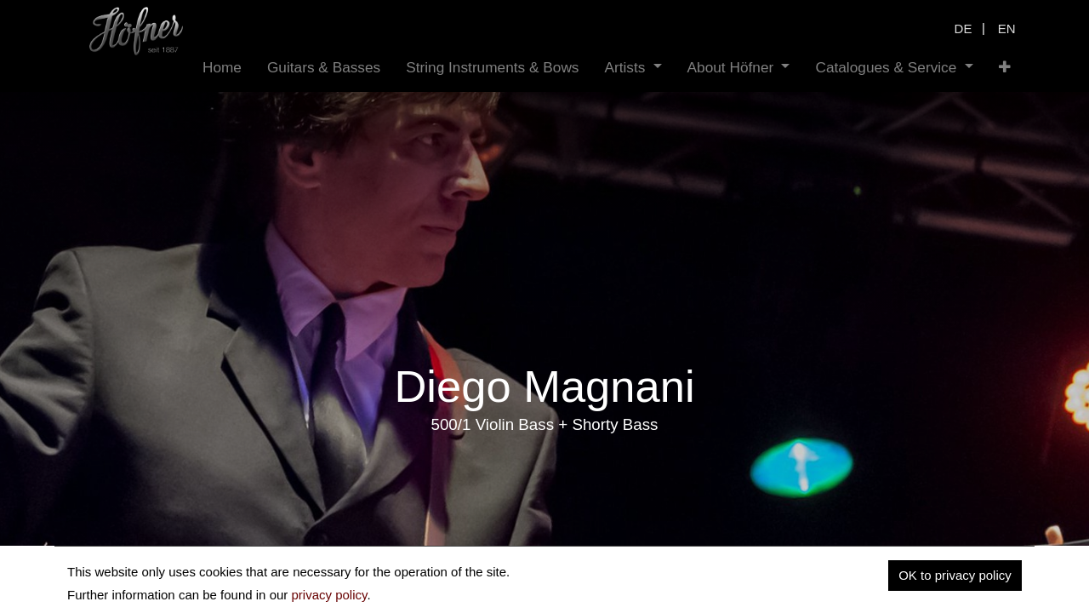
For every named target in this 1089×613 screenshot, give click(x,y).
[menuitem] (222, 67)
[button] (1004, 67)
